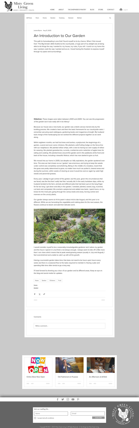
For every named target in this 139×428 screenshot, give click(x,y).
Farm (37, 18)
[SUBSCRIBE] (98, 417)
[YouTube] (73, 399)
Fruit (59, 280)
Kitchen (79, 18)
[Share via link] (44, 294)
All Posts (29, 18)
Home (45, 18)
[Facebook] (57, 399)
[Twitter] (62, 399)
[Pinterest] (78, 399)
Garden (52, 18)
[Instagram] (68, 399)
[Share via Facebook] (35, 294)
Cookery (61, 18)
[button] (110, 18)
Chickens (52, 280)
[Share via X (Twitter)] (39, 294)
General (70, 18)
